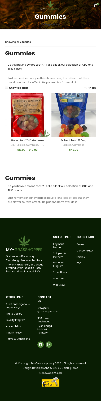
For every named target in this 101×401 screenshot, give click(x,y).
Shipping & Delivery (59, 255)
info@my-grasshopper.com (48, 310)
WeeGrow (59, 285)
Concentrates (85, 250)
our (63, 64)
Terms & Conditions (18, 339)
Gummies (32, 145)
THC (42, 145)
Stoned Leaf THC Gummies (27, 140)
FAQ (79, 263)
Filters (91, 87)
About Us (58, 279)
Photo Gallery (14, 314)
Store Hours (60, 272)
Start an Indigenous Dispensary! (18, 306)
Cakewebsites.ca (50, 373)
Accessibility (13, 327)
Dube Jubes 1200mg (73, 140)
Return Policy (14, 333)
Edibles (20, 145)
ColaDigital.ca (70, 368)
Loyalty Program (16, 320)
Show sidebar (18, 87)
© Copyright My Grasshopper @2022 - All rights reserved (50, 363)
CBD (12, 145)
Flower (80, 244)
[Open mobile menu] (4, 5)
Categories (49, 24)
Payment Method (58, 245)
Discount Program (58, 264)
